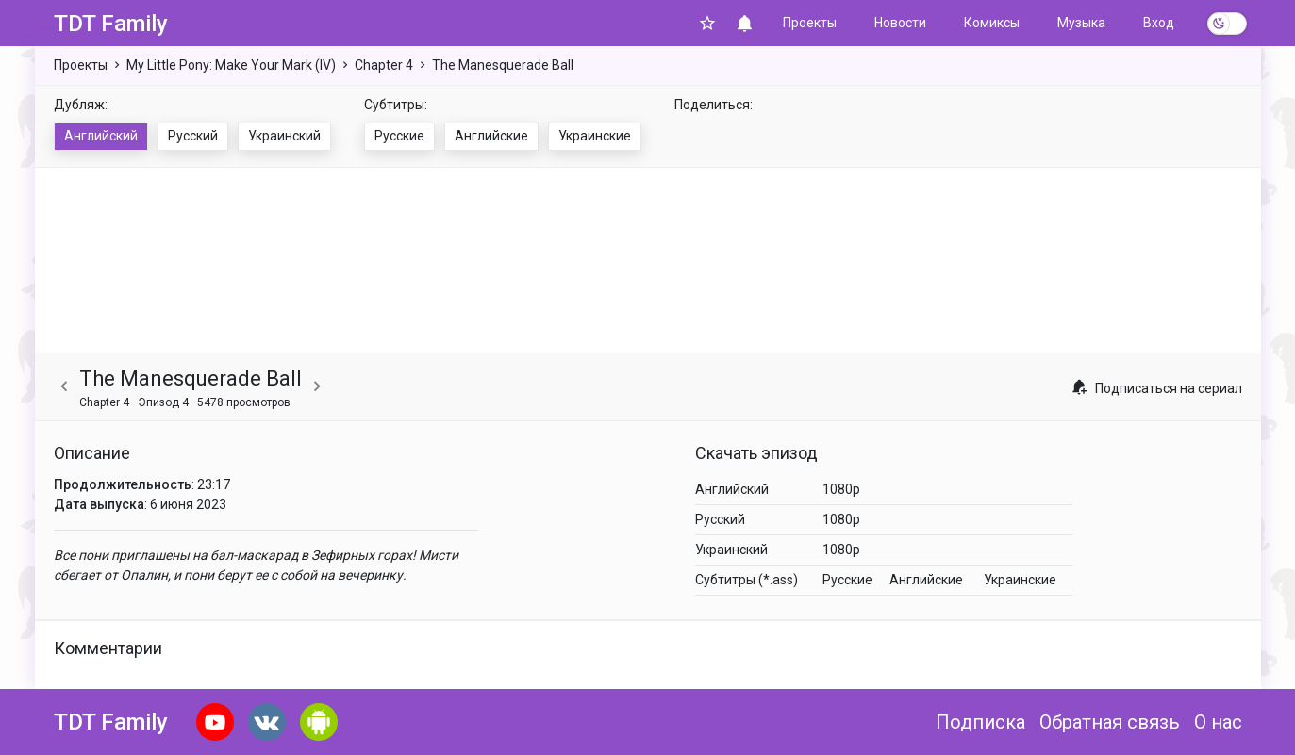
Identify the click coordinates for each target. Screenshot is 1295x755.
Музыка (1081, 22)
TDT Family (111, 23)
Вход (1158, 22)
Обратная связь (1109, 722)
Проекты (810, 22)
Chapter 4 (384, 65)
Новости (900, 22)
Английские (491, 135)
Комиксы (992, 22)
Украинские (594, 135)
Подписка (980, 722)
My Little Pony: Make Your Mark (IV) (231, 65)
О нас (1218, 722)
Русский (193, 135)
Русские (399, 135)
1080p (841, 489)
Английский (101, 135)
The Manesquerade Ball (502, 65)
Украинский (284, 135)
